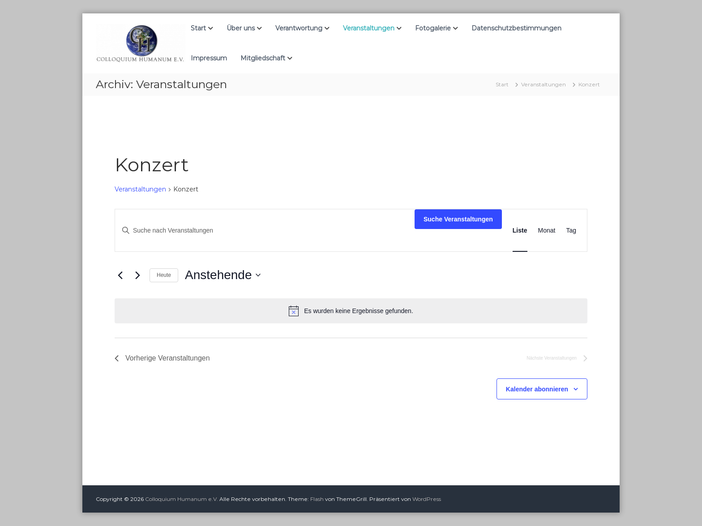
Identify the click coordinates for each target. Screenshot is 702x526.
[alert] (351, 310)
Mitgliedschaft (262, 58)
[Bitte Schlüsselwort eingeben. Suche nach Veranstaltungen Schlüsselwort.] (265, 230)
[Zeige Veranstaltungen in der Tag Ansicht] (571, 230)
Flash (317, 499)
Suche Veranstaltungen (458, 219)
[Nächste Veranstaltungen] (137, 275)
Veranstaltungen (368, 28)
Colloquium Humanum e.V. (181, 499)
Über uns (241, 28)
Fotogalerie (433, 28)
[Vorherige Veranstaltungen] (120, 275)
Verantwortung (298, 28)
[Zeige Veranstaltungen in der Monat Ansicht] (547, 230)
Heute (164, 275)
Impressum (209, 58)
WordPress (426, 499)
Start (198, 28)
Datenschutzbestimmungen (516, 28)
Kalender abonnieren (537, 389)
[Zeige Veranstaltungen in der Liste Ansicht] (520, 230)
